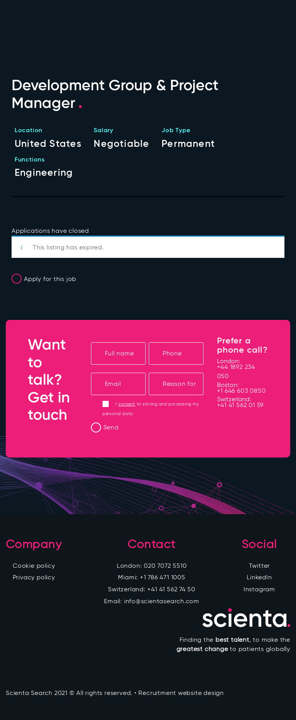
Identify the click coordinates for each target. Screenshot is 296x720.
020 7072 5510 (165, 565)
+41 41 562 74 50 (171, 589)
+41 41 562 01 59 (240, 405)
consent (126, 404)
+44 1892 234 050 (236, 371)
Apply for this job (50, 279)
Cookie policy (34, 565)
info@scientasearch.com (161, 601)
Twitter (259, 565)
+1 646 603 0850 (241, 390)
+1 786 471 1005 (162, 577)
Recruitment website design (181, 692)
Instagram (259, 589)
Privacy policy (34, 577)
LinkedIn (259, 577)
